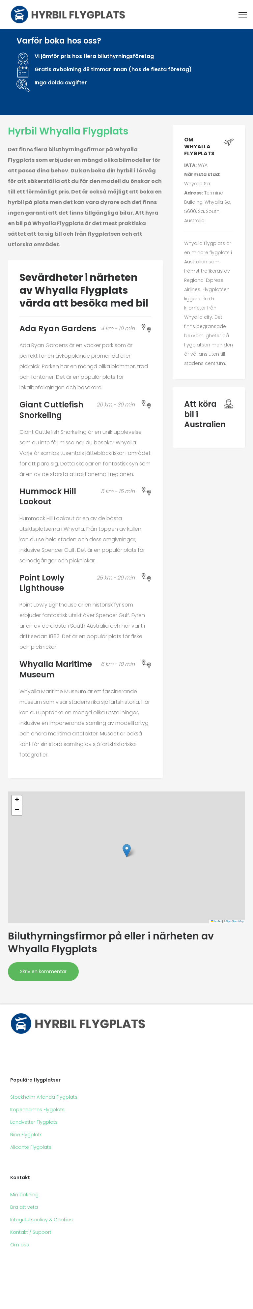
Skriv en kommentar (43, 971)
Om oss (19, 1244)
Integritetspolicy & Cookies (41, 1219)
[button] (127, 850)
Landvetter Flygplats (34, 1122)
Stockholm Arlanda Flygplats (43, 1097)
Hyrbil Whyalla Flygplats (68, 131)
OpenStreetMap (234, 921)
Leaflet (216, 921)
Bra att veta (24, 1207)
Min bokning (24, 1194)
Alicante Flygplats (30, 1147)
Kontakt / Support (30, 1232)
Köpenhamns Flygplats (37, 1109)
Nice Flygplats (26, 1134)
